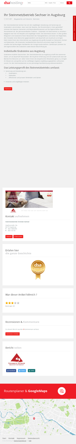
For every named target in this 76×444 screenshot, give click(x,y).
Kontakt (11, 438)
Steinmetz (36, 19)
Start (4, 438)
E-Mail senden (18, 236)
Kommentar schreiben (12, 334)
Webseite (9, 236)
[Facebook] (11, 370)
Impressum (74, 36)
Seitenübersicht (34, 438)
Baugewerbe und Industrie (23, 19)
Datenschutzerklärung (74, 24)
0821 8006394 (12, 229)
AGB (30, 441)
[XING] (31, 370)
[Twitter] (22, 370)
